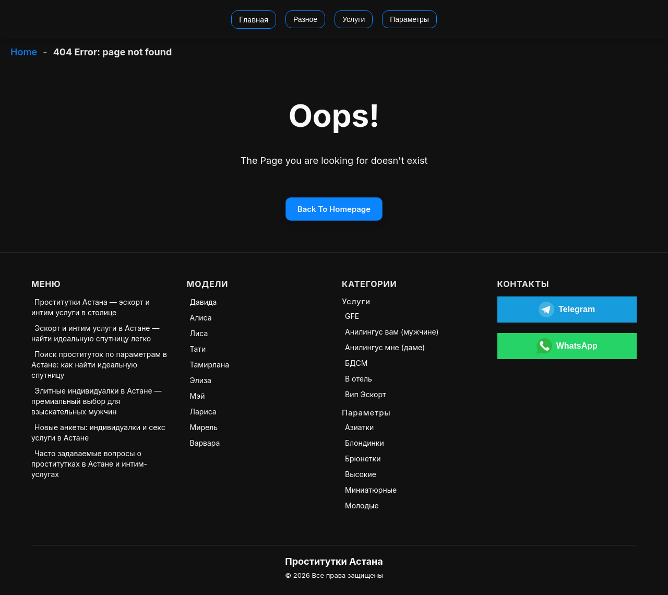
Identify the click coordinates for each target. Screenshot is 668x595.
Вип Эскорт (365, 394)
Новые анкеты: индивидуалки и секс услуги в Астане (98, 432)
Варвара (205, 442)
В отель (358, 378)
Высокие (360, 474)
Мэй (197, 395)
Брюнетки (362, 458)
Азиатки (359, 427)
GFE (352, 316)
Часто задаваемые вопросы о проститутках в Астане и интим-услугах (89, 464)
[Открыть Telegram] (567, 309)
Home (23, 51)
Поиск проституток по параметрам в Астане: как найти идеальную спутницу (99, 364)
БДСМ (356, 363)
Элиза (200, 380)
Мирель (204, 427)
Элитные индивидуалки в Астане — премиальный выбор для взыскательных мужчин (96, 401)
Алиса (201, 317)
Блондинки (364, 442)
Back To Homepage (334, 209)
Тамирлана (210, 364)
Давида (203, 302)
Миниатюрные (371, 489)
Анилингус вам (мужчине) (392, 331)
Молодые (362, 505)
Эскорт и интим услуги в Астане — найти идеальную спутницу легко (95, 333)
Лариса (203, 411)
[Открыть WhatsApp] (567, 346)
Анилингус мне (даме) (385, 347)
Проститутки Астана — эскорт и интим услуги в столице (90, 307)
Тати (198, 348)
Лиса (199, 333)
